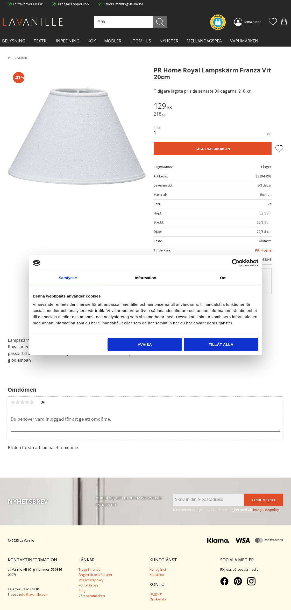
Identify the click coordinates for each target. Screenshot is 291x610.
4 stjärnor (27, 402)
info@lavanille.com (33, 594)
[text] (218, 106)
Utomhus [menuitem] (140, 41)
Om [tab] (223, 278)
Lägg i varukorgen (212, 148)
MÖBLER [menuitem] (112, 41)
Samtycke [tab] (68, 278)
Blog (82, 590)
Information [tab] (145, 278)
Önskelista (158, 599)
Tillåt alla (221, 344)
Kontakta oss (88, 585)
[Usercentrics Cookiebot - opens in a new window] (235, 263)
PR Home (263, 250)
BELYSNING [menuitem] (13, 41)
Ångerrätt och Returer (95, 574)
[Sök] (160, 22)
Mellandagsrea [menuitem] (204, 41)
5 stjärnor (31, 402)
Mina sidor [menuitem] (252, 21)
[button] (273, 22)
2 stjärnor (17, 402)
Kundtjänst (158, 569)
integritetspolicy (266, 509)
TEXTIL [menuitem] (40, 41)
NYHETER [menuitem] (168, 41)
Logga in (156, 593)
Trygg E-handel (90, 569)
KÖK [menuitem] (92, 41)
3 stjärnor (22, 402)
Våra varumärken (92, 595)
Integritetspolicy (91, 580)
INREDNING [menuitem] (67, 41)
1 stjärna (13, 402)
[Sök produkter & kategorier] (130, 22)
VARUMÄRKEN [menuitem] (244, 41)
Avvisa (145, 344)
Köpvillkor (157, 574)
